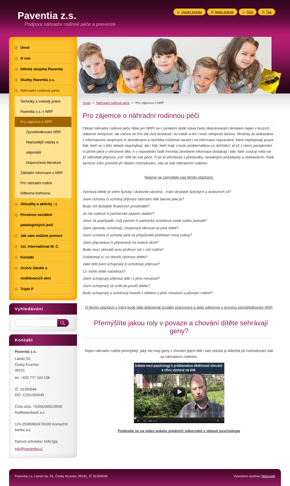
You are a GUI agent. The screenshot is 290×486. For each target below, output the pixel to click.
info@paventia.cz (28, 449)
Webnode (268, 476)
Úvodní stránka (191, 12)
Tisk (269, 12)
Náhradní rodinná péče (112, 103)
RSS (250, 12)
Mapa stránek (224, 12)
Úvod (86, 103)
